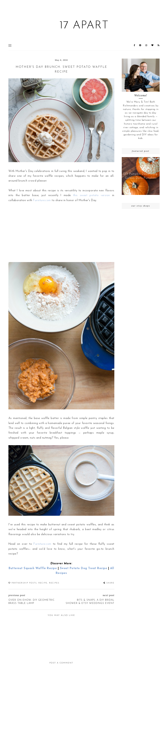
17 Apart (84, 25)
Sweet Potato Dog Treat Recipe (83, 568)
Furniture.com (42, 200)
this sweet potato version (91, 195)
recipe (42, 583)
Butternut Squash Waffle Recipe (33, 568)
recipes (54, 583)
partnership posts (24, 583)
